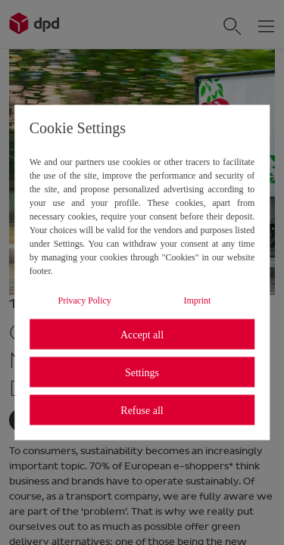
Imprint (197, 300)
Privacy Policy (84, 300)
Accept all (142, 334)
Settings (142, 372)
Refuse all (141, 410)
